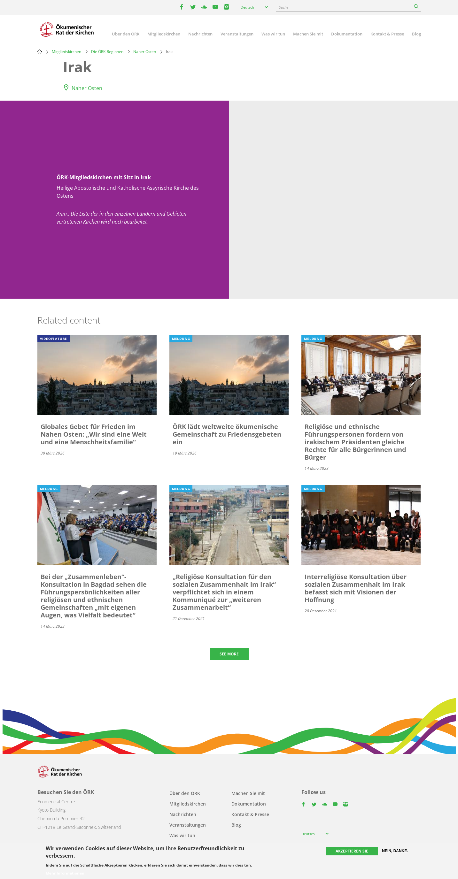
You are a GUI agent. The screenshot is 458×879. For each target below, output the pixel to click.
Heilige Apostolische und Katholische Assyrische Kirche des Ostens (128, 192)
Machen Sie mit (308, 34)
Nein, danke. (395, 851)
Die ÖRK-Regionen (107, 51)
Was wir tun (273, 34)
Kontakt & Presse (387, 34)
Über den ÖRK (125, 34)
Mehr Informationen (65, 873)
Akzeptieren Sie (352, 851)
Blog (416, 34)
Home (39, 51)
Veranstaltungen (237, 34)
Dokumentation (346, 34)
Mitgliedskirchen (163, 34)
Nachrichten (200, 34)
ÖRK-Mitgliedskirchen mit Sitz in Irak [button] (104, 177)
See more (229, 654)
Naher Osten (144, 51)
